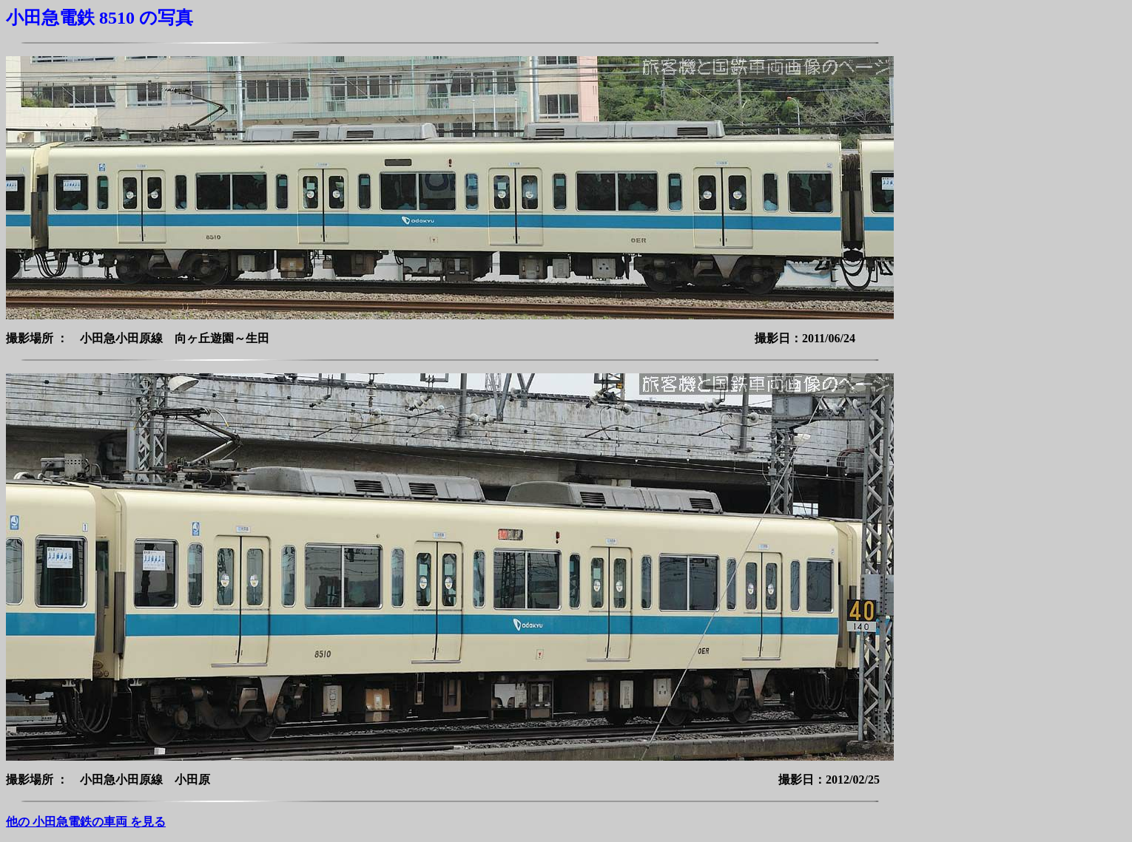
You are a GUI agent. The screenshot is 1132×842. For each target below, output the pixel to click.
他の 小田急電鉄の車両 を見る (86, 821)
